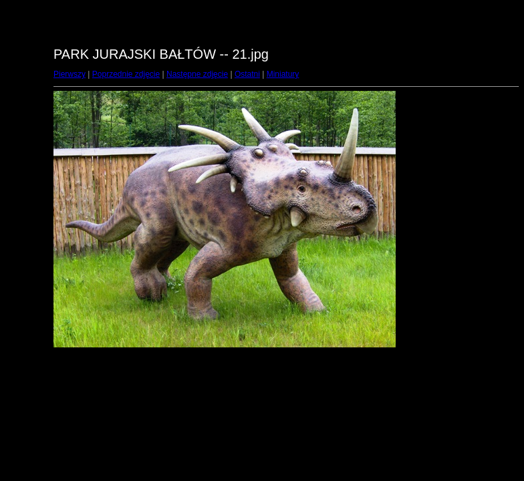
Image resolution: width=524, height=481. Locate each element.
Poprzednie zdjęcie (126, 74)
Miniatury (283, 74)
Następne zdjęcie (197, 74)
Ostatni (247, 74)
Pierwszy (69, 74)
